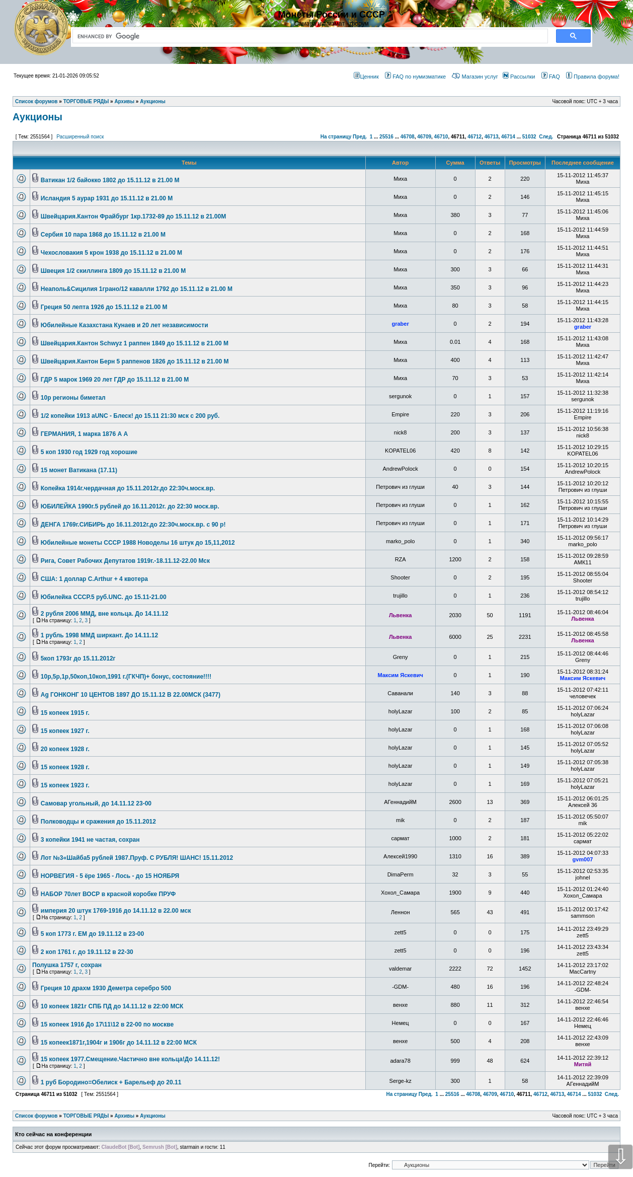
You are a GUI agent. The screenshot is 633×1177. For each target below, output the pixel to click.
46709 (424, 136)
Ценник (366, 76)
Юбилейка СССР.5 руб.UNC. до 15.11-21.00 (104, 597)
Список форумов (36, 1116)
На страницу (336, 136)
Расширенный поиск (80, 136)
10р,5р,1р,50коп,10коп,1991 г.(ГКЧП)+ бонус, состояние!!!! (126, 676)
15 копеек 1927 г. (65, 730)
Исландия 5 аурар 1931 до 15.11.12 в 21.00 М (107, 198)
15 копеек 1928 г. (65, 767)
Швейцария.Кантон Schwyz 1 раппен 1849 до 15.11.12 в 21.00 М (134, 343)
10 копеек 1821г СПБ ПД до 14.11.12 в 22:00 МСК (112, 1006)
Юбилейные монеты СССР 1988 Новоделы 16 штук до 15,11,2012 (138, 542)
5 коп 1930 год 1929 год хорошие (89, 452)
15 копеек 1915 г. (65, 712)
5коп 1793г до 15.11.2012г (78, 658)
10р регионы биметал (73, 397)
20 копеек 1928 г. (65, 749)
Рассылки (519, 76)
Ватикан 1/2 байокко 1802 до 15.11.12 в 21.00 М (110, 180)
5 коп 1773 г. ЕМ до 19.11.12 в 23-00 (92, 933)
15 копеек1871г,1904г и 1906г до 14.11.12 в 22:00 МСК (119, 1042)
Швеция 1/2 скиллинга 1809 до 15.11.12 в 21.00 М (113, 270)
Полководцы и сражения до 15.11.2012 (98, 821)
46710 (441, 136)
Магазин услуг (475, 76)
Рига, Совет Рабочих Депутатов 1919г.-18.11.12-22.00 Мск (125, 560)
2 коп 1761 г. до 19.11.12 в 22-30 (87, 951)
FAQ (550, 76)
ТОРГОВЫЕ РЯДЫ (86, 1116)
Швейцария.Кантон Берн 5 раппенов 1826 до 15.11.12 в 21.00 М (135, 361)
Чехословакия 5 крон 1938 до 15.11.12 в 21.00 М (111, 252)
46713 (492, 136)
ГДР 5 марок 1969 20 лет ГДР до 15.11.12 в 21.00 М (115, 379)
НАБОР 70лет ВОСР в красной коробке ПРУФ (108, 894)
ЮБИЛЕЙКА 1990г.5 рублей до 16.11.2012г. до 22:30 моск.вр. (130, 506)
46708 (408, 136)
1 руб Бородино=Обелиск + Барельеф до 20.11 (111, 1082)
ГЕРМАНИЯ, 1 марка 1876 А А (84, 433)
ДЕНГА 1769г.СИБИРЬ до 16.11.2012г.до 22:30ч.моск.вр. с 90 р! (133, 524)
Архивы (124, 1116)
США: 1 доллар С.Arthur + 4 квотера (94, 578)
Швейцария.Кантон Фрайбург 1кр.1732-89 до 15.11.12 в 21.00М (133, 216)
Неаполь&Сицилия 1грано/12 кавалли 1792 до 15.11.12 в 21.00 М (136, 288)
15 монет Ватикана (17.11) (79, 470)
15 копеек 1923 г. (65, 785)
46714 (508, 136)
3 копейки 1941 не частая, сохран (90, 839)
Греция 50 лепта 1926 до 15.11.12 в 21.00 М (104, 307)
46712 (474, 136)
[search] (308, 36)
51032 (529, 136)
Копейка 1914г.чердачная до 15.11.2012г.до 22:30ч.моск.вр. (128, 488)
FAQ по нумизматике (415, 76)
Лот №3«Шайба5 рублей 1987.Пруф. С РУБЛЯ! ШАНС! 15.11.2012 (137, 857)
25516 (386, 136)
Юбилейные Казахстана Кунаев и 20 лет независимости (124, 325)
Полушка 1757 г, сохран (67, 965)
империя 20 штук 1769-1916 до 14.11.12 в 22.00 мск (116, 910)
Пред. (360, 136)
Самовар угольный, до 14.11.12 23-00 (96, 803)
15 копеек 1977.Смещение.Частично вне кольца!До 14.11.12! (130, 1059)
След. (546, 136)
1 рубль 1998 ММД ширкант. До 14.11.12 (99, 635)
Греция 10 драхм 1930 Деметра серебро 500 (106, 988)
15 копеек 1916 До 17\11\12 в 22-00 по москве (107, 1024)
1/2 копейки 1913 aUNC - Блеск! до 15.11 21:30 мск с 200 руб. (130, 415)
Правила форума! (592, 76)
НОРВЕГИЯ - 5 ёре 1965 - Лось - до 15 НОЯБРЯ (110, 875)
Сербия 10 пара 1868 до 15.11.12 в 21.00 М (103, 234)
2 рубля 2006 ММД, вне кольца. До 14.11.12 (105, 613)
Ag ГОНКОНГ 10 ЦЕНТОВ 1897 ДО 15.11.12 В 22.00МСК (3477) (130, 694)
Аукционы (37, 116)
